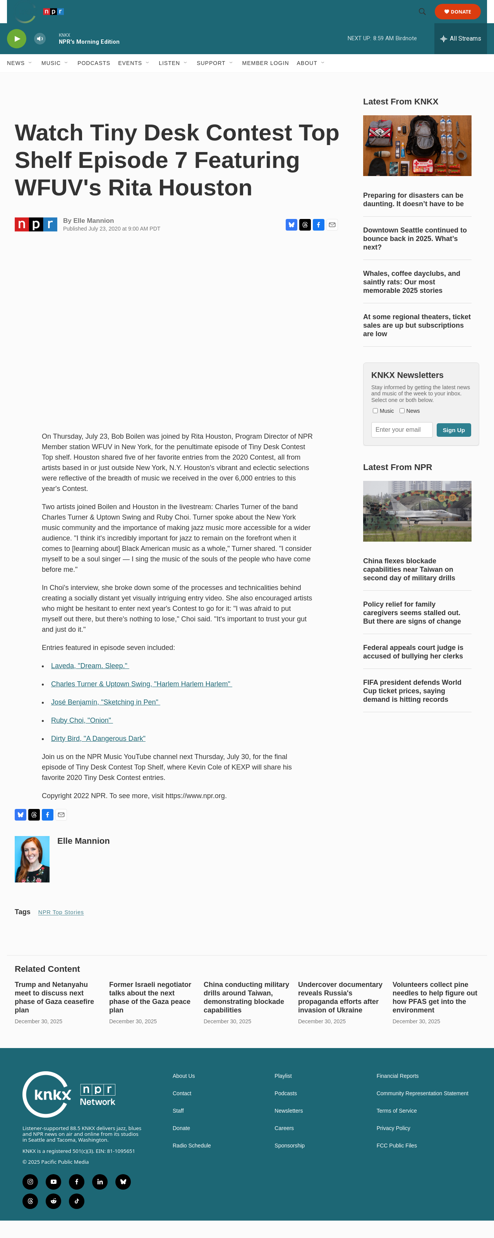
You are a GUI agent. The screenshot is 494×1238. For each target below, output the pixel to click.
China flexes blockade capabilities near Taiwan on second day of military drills (409, 587)
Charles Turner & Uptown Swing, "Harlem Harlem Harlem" (141, 701)
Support (211, 80)
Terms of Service (397, 1128)
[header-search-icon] (426, 20)
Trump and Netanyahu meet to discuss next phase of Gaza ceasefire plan (54, 1014)
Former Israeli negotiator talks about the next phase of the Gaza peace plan (150, 1014)
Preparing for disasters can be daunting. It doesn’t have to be (413, 217)
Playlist (283, 1093)
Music (51, 80)
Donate (466, 20)
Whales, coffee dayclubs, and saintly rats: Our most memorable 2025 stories (411, 299)
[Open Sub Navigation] (30, 80)
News (16, 80)
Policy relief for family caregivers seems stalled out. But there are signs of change (412, 630)
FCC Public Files (397, 1163)
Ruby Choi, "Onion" (82, 738)
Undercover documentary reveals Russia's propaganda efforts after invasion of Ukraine (340, 1014)
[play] (16, 56)
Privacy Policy (393, 1146)
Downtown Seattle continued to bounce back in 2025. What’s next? (415, 256)
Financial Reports (398, 1093)
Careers (284, 1146)
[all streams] (460, 56)
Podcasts (93, 80)
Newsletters (288, 1128)
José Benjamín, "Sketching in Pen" (105, 719)
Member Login (265, 80)
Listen (169, 80)
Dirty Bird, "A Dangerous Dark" (98, 756)
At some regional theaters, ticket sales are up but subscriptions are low (417, 342)
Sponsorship (289, 1163)
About (307, 80)
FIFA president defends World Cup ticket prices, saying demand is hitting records (412, 708)
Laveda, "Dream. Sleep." (90, 683)
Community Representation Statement (422, 1111)
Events (130, 80)
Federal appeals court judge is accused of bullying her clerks (413, 669)
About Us (184, 1093)
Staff (178, 1128)
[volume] (39, 56)
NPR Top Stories (61, 930)
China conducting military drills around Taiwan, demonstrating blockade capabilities (246, 1014)
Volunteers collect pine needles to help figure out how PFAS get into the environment (435, 1014)
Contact (182, 1111)
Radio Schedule (192, 1163)
